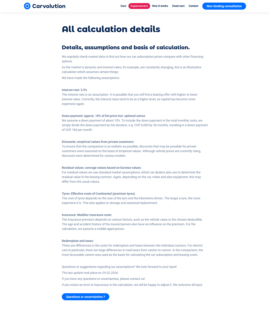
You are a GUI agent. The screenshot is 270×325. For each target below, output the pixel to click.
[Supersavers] (139, 6)
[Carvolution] (44, 6)
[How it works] (160, 6)
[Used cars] (178, 6)
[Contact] (193, 6)
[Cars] (123, 6)
